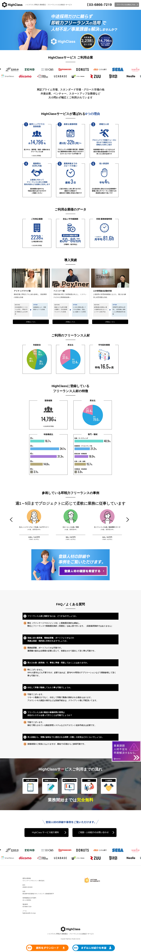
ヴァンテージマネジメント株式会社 (33, 880)
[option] (34, 524)
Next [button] (127, 519)
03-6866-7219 (27, 906)
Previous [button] (11, 519)
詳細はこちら (31, 322)
